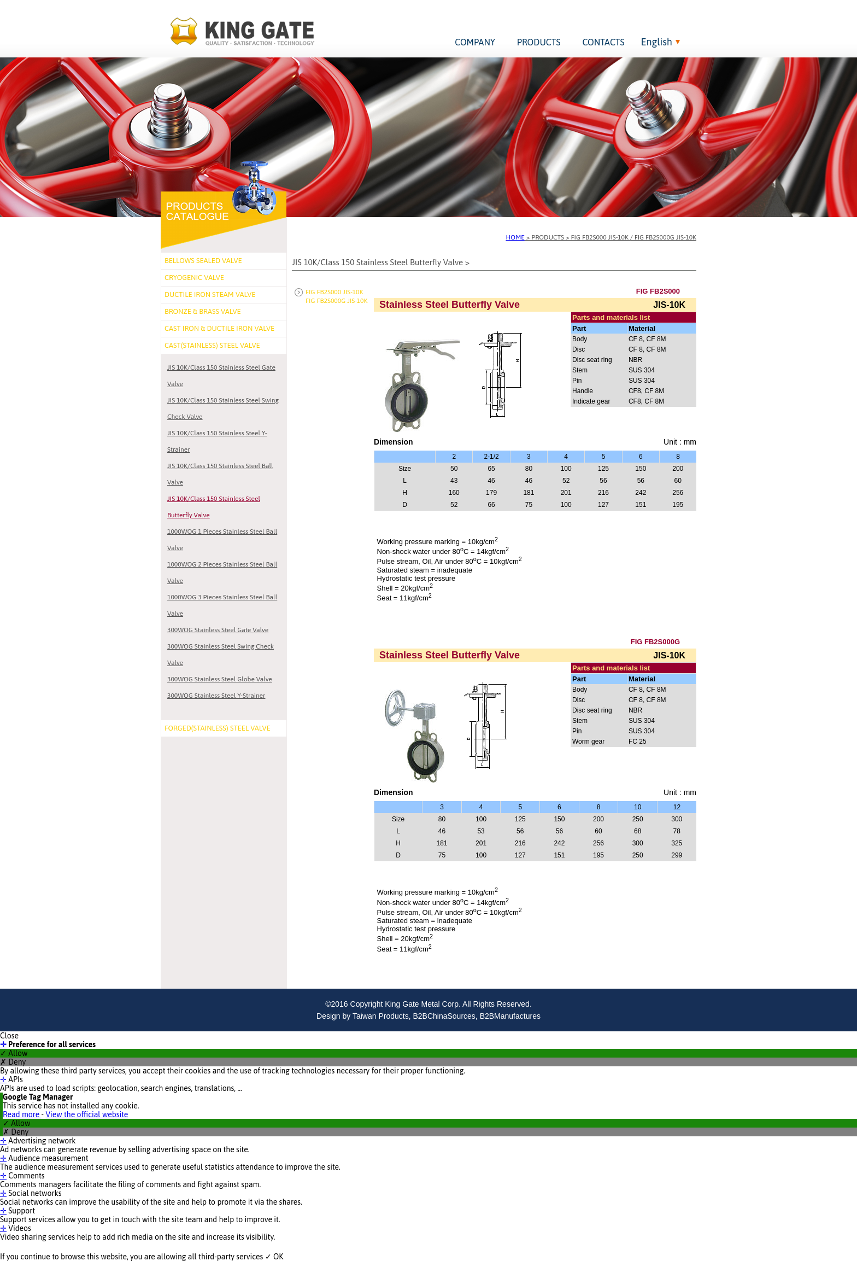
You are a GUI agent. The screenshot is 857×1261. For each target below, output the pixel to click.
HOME (515, 237)
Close (9, 1035)
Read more (22, 1114)
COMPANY (475, 42)
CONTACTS (603, 42)
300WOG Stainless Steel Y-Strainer (216, 695)
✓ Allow (13, 1053)
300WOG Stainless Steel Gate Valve (217, 630)
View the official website (86, 1114)
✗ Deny (13, 1062)
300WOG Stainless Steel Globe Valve (219, 679)
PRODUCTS (539, 42)
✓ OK (274, 1256)
